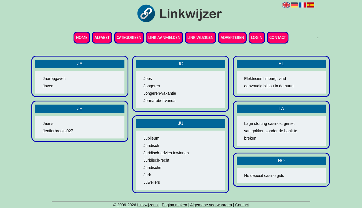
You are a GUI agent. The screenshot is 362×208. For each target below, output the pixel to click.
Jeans (48, 123)
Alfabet (102, 37)
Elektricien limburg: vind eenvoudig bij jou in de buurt (269, 82)
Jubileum (151, 138)
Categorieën (129, 37)
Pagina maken (174, 205)
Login (256, 37)
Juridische (152, 167)
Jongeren (151, 86)
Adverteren (232, 37)
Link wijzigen (201, 37)
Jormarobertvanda (159, 100)
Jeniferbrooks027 (58, 131)
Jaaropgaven (54, 78)
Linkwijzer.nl (147, 205)
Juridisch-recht (156, 160)
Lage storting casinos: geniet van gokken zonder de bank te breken (270, 130)
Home (81, 37)
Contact (278, 37)
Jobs (147, 78)
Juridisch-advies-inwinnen (166, 153)
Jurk (147, 175)
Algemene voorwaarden (211, 205)
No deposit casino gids (264, 175)
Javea (48, 86)
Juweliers (151, 182)
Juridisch (151, 145)
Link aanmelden (164, 37)
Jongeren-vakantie (159, 93)
